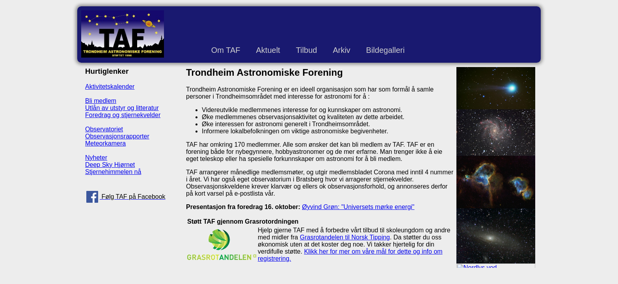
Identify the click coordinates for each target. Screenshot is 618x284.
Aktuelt (268, 50)
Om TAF (225, 50)
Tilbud (306, 50)
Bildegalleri (385, 50)
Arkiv (341, 50)
